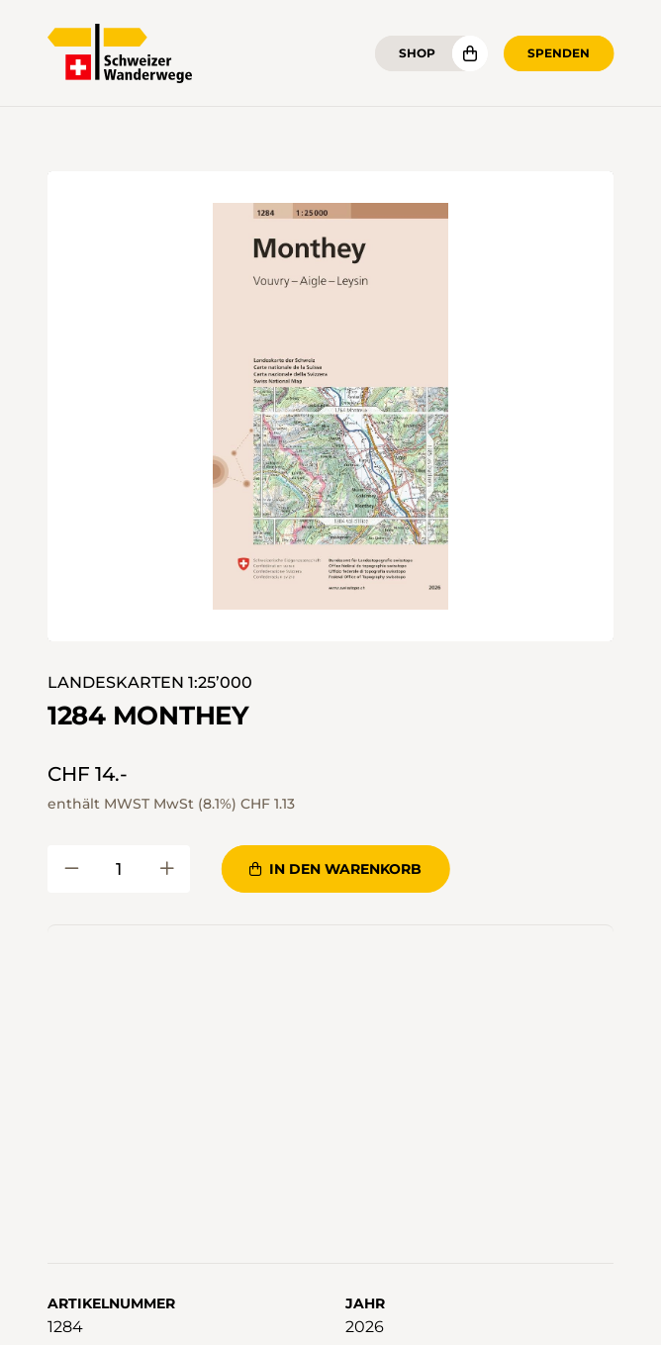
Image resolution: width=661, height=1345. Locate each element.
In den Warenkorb (335, 869)
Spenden (558, 53)
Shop (417, 53)
